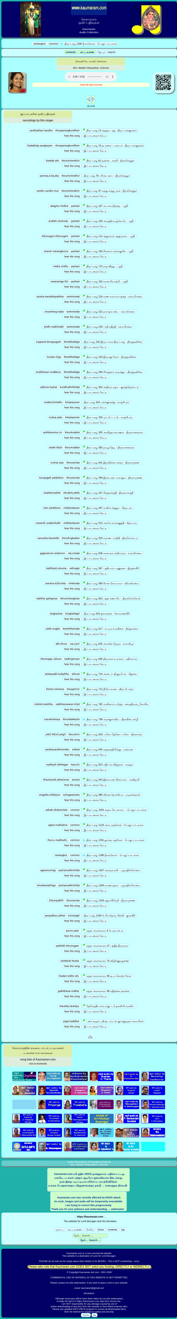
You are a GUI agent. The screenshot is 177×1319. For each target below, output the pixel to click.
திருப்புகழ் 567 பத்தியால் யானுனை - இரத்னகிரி (111, 568)
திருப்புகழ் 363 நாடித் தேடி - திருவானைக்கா (109, 447)
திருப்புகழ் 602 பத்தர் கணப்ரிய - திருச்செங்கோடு (112, 598)
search (111, 52)
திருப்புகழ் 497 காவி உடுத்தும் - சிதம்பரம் (108, 507)
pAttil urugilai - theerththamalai (62, 628)
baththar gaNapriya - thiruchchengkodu (58, 598)
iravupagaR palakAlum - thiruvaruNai (59, 477)
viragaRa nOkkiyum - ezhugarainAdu (59, 794)
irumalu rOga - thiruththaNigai (63, 357)
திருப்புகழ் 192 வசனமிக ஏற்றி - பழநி (106, 281)
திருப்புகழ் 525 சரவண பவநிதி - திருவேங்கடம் (111, 538)
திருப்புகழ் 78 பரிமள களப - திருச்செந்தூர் (106, 175)
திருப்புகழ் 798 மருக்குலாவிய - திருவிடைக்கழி (111, 719)
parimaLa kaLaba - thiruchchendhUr (59, 175)
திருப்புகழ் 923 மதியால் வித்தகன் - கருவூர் (108, 764)
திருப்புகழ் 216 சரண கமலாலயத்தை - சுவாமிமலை (113, 296)
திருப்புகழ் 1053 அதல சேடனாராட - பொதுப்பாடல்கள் (115, 809)
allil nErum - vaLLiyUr (67, 643)
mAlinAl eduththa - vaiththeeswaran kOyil (57, 704)
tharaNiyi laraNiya (69, 1006)
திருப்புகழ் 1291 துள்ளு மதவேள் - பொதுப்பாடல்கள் (114, 840)
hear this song (72, 135)
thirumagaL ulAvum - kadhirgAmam (60, 658)
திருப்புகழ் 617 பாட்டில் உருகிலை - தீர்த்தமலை (111, 628)
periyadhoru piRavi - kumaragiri (62, 915)
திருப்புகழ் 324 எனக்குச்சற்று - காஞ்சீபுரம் (106, 402)
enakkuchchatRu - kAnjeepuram (61, 402)
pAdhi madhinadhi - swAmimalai (61, 326)
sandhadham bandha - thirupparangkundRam (54, 130)
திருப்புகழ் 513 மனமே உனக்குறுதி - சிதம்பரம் (110, 522)
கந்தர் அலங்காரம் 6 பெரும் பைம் (103, 930)
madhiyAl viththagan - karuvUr (62, 764)
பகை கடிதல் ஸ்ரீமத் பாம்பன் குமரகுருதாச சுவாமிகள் (114, 1021)
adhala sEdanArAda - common (62, 809)
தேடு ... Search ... (90, 1240)
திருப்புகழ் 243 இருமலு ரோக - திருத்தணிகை (110, 356)
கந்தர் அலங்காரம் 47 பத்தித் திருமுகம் (106, 945)
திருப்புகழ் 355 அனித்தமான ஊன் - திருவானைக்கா (113, 432)
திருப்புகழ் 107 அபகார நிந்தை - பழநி (106, 205)
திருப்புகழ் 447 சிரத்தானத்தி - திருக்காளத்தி (108, 492)
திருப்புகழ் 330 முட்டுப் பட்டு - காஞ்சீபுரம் (108, 417)
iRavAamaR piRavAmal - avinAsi (61, 779)
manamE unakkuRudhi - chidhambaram (57, 523)
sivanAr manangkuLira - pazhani (61, 251)
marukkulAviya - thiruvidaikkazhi (61, 719)
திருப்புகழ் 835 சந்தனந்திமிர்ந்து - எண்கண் (108, 749)
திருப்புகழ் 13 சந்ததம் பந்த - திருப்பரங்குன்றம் (110, 130)
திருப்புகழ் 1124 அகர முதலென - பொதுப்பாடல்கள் (113, 824)
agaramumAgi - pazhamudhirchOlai (60, 870)
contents (71, 52)
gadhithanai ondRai (68, 991)
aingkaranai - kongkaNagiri (64, 613)
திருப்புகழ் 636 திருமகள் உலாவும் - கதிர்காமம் (110, 658)
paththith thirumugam (67, 945)
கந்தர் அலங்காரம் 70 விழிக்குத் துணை (106, 960)
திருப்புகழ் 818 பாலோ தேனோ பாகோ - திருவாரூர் (113, 734)
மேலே (89, 1229)
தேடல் (101, 52)
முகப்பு (59, 1229)
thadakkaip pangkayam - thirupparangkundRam (53, 145)
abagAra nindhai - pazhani (65, 206)
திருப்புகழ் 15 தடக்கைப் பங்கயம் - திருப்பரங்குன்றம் (114, 145)
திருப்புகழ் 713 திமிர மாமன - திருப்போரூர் (108, 688)
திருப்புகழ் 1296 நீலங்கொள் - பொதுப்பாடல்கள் (111, 855)
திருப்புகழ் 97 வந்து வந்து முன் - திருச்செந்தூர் (110, 190)
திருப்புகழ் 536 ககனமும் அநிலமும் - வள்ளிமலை (112, 553)
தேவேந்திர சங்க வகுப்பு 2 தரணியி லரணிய (109, 1006)
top (123, 1229)
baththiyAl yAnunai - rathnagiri (62, 568)
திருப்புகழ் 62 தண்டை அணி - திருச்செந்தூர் (109, 160)
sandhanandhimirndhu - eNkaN (62, 749)
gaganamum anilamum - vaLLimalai (59, 553)
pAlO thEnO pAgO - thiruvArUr (62, 734)
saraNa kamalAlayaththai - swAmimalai (58, 296)
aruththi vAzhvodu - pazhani (64, 221)
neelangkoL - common (67, 855)
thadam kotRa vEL (69, 976)
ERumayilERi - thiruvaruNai (64, 900)
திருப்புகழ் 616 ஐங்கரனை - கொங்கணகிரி (106, 613)
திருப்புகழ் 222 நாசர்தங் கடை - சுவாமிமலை (109, 311)
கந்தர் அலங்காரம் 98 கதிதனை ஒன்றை (106, 990)
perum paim (72, 930)
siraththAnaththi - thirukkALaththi (61, 492)
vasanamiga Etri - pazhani (65, 281)
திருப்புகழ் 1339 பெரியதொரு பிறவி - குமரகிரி (109, 915)
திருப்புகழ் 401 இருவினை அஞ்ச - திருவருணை (111, 462)
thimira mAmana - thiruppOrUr (62, 689)
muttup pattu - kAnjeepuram (64, 417)
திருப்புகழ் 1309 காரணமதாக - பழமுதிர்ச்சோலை (112, 885)
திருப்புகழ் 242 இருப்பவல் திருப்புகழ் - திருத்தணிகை (113, 341)
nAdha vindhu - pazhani (66, 266)
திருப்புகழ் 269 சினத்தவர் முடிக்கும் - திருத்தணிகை (113, 371)
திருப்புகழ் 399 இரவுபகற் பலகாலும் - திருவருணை (113, 477)
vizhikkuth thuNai (70, 960)
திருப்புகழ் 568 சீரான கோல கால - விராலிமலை (111, 583)
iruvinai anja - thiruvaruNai (65, 462)
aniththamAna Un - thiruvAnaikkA (61, 432)
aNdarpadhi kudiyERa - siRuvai (62, 674)
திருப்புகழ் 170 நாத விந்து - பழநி (103, 266)
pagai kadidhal (71, 1021)
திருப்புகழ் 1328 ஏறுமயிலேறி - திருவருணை (109, 900)
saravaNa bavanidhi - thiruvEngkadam (58, 538)
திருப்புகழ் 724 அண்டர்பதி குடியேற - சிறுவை (110, 673)
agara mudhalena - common (64, 825)
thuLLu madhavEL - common (63, 840)
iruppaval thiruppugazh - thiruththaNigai (57, 341)
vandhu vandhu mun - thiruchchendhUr (58, 190)
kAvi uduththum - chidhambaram (61, 507)
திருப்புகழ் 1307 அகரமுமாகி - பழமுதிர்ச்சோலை (112, 870)
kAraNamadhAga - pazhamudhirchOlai (58, 885)
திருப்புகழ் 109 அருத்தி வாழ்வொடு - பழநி (108, 220)
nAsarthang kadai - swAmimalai (62, 311)
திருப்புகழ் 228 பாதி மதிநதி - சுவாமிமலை (108, 326)
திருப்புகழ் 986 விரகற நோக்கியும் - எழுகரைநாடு (112, 794)
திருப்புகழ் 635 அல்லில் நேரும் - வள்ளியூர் (109, 643)
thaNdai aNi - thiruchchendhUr (62, 160)
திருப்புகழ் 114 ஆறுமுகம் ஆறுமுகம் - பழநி (109, 236)
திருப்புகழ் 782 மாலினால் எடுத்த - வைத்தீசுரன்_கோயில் (116, 704)
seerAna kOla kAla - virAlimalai (62, 583)
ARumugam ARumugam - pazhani (60, 236)
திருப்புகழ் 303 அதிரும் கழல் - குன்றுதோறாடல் (111, 387)
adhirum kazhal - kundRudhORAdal (60, 387)
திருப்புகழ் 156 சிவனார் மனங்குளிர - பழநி (108, 251)
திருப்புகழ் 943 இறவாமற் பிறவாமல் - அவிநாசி (111, 779)
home (100, 1229)
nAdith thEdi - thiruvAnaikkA (64, 447)
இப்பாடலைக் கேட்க (95, 135)
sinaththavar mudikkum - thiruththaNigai (57, 372)
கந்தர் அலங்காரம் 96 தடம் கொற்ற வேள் (107, 975)
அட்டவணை (87, 52)
